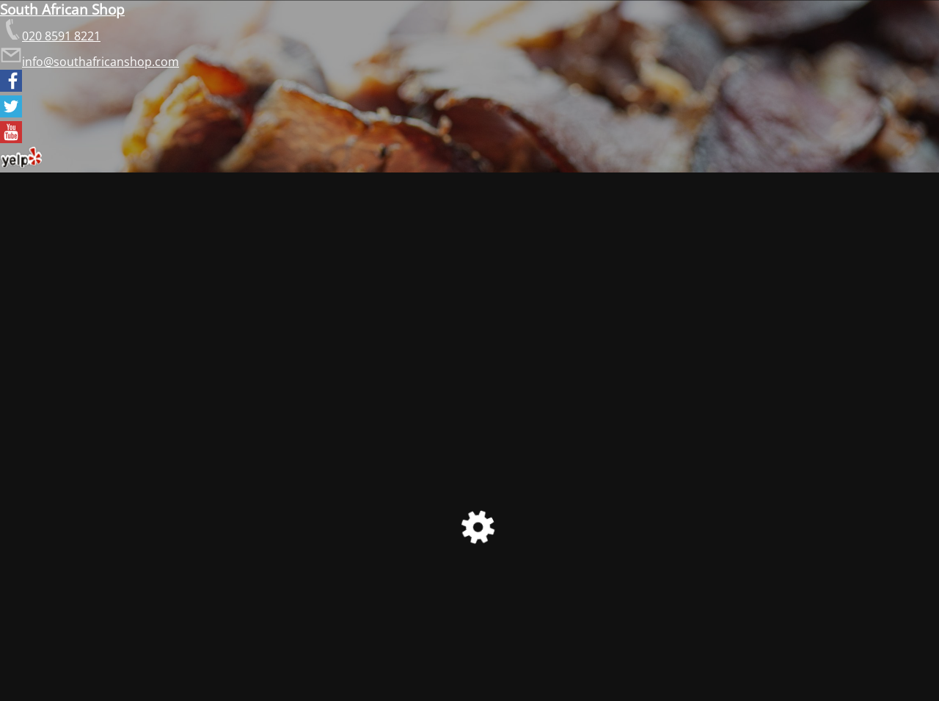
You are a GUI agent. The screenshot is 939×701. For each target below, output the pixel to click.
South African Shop (62, 9)
